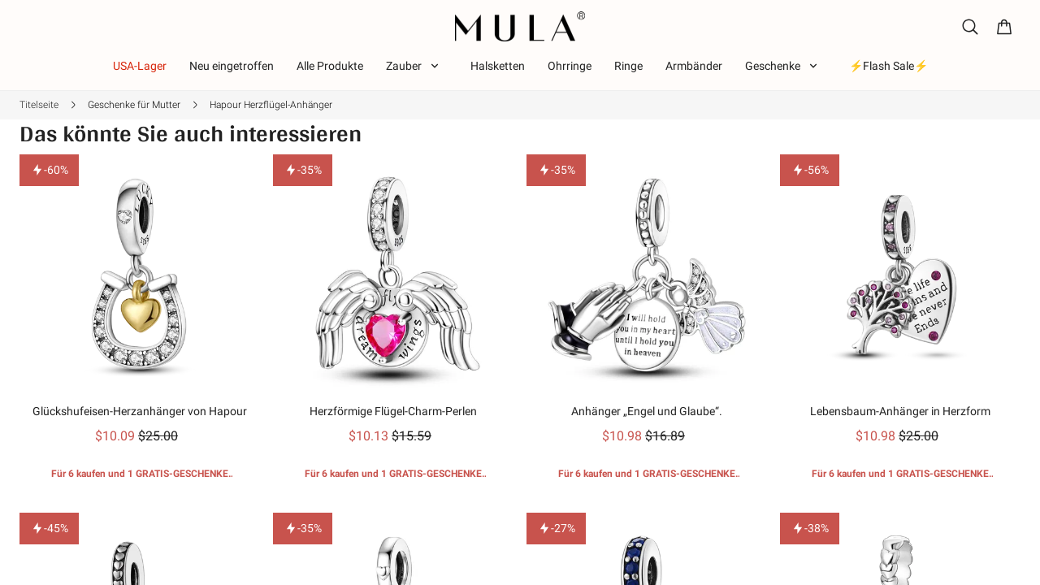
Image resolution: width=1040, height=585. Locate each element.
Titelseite (39, 104)
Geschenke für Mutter (134, 104)
